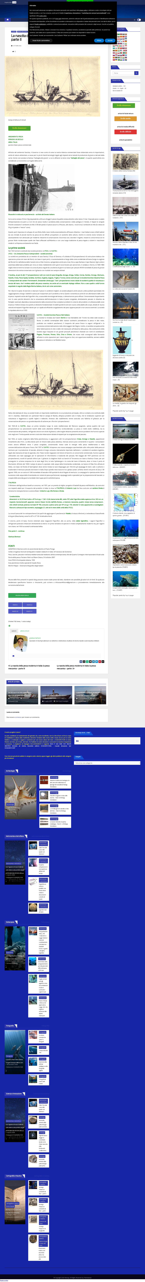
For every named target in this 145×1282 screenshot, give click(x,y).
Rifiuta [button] (99, 40)
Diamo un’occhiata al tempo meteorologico (93, 740)
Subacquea (9, 952)
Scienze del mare (42, 1222)
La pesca (14, 31)
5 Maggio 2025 (11, 1214)
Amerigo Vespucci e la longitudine (42, 1229)
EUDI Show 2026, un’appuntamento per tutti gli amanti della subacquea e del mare (43, 966)
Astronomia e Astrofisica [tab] (40, 836)
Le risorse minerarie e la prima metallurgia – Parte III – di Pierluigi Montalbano (59, 824)
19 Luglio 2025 (14, 698)
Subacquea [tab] (45, 922)
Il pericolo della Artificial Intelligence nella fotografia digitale (43, 1066)
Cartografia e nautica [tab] (41, 1176)
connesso (18, 717)
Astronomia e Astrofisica (13, 863)
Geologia (42, 1117)
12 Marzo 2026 (11, 961)
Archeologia (10, 804)
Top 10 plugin (129, 411)
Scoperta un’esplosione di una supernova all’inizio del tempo (43, 869)
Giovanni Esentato (11, 963)
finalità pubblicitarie (40, 24)
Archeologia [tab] (67, 771)
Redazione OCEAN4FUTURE (14, 877)
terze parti (58, 18)
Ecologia (42, 1132)
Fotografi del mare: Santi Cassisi (42, 1081)
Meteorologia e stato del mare (43, 1243)
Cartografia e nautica (12, 1203)
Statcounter (4, 1281)
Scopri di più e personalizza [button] (41, 40)
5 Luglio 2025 (48, 701)
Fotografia (9, 1056)
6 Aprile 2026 (11, 875)
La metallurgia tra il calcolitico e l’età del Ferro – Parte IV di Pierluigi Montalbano (59, 811)
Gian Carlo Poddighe (61, 701)
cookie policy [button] (43, 16)
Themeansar (87, 1278)
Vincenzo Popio (11, 812)
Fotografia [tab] (45, 1026)
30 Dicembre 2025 (12, 1064)
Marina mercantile (22, 31)
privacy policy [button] (83, 10)
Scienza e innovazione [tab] (41, 1094)
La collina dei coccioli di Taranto (13, 808)
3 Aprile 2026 (11, 810)
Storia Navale (10, 1206)
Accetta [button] (110, 40)
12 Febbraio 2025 (83, 698)
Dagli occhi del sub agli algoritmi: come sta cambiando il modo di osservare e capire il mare (43, 985)
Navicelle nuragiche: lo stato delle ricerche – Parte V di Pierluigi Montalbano (58, 798)
